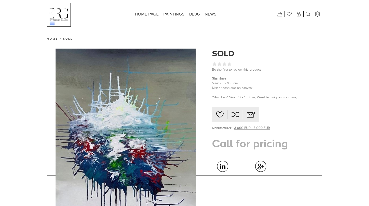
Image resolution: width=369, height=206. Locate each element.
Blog (194, 14)
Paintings (173, 14)
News (211, 14)
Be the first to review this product (236, 70)
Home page (147, 14)
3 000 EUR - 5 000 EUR (252, 128)
